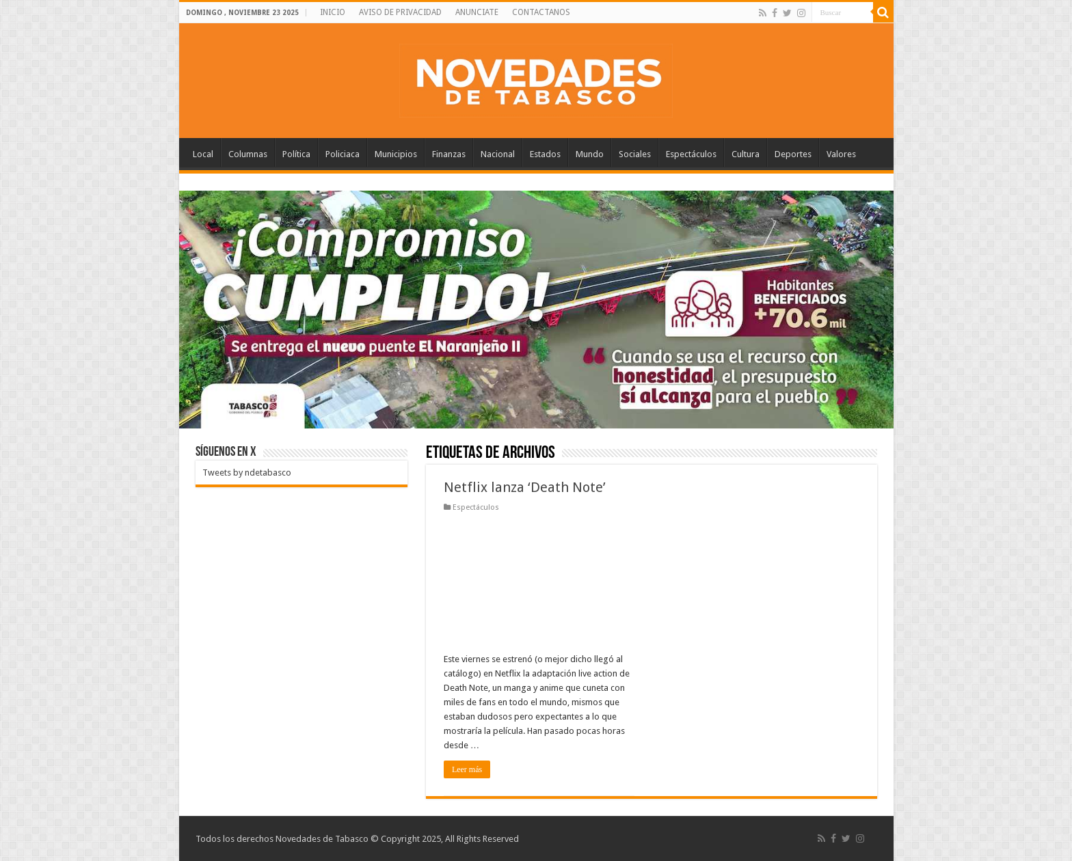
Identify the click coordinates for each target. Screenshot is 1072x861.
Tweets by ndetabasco (246, 472)
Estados (545, 154)
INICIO (332, 12)
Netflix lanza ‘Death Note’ (525, 487)
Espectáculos (691, 154)
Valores (841, 154)
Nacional (498, 154)
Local (203, 154)
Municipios (396, 154)
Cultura (746, 154)
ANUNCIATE (476, 12)
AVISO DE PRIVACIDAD (400, 12)
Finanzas (449, 154)
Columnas (247, 154)
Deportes (793, 154)
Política (296, 154)
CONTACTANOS (541, 12)
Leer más (467, 769)
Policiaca (342, 154)
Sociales (635, 154)
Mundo (590, 154)
